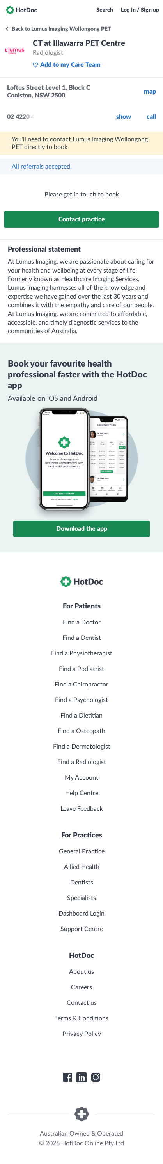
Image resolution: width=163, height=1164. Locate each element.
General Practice (82, 851)
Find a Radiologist (81, 762)
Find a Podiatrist (81, 669)
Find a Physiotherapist (81, 653)
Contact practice (81, 219)
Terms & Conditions (81, 1018)
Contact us (82, 1003)
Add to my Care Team (66, 65)
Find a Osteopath (81, 731)
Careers (81, 987)
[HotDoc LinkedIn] (81, 1077)
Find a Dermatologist (81, 747)
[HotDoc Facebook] (67, 1077)
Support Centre (81, 929)
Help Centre (81, 793)
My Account (81, 778)
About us (81, 972)
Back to (58, 29)
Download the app (81, 529)
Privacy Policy (81, 1034)
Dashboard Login (81, 913)
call (151, 117)
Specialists (81, 898)
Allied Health (81, 867)
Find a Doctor (82, 622)
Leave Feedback (81, 809)
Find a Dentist (81, 638)
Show (123, 117)
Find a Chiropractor (81, 684)
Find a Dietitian (81, 715)
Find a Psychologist (81, 700)
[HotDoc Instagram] (96, 1077)
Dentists (81, 882)
